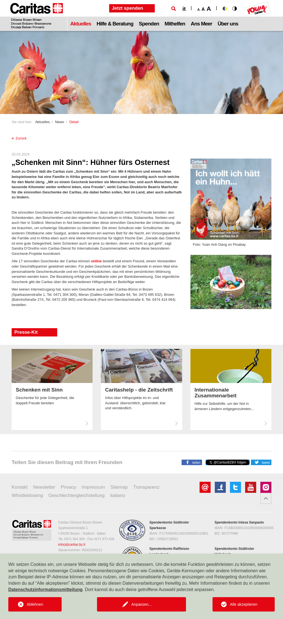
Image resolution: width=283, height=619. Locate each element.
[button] (191, 462)
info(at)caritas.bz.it (71, 545)
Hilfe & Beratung (114, 24)
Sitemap (119, 487)
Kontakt (20, 487)
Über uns (228, 24)
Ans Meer (201, 24)
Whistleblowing (27, 495)
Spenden (149, 24)
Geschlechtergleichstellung (76, 495)
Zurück (19, 138)
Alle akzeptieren (244, 604)
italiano (117, 495)
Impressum (93, 487)
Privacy (68, 487)
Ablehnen (35, 604)
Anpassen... (141, 604)
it (184, 9)
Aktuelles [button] (80, 24)
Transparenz (146, 487)
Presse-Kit (26, 332)
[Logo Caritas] (36, 15)
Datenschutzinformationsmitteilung (45, 589)
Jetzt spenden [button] (127, 8)
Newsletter (44, 487)
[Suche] (173, 8)
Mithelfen (175, 24)
